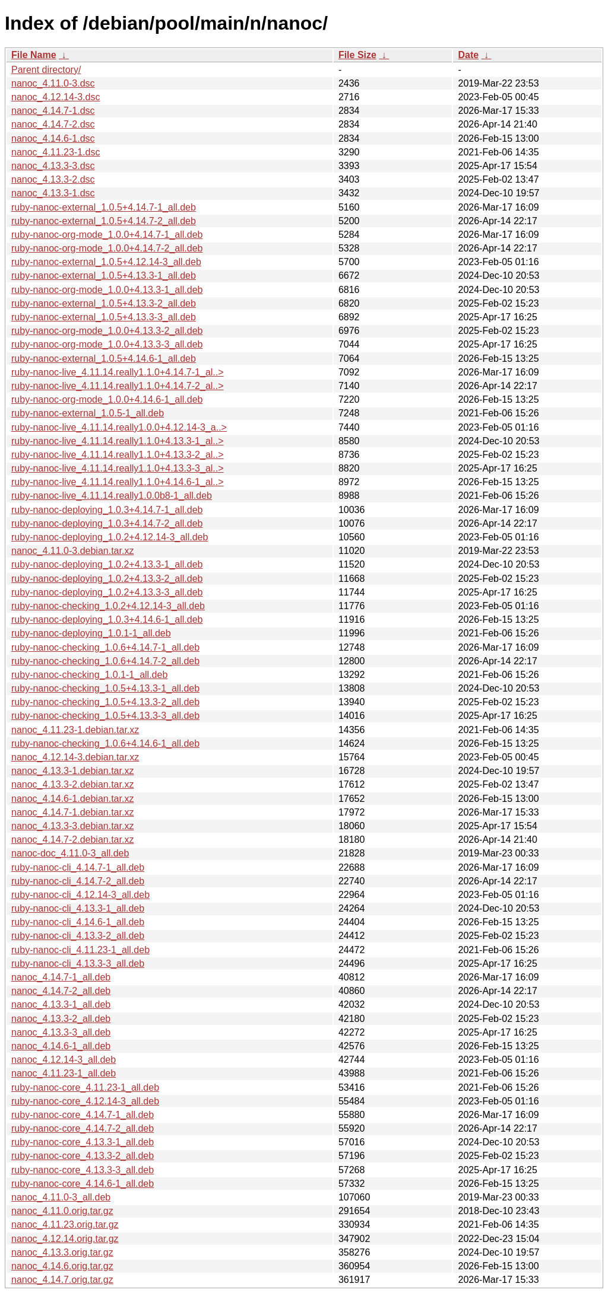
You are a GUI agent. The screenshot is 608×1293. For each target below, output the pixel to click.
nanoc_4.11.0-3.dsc (53, 83)
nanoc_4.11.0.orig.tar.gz (62, 1211)
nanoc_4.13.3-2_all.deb (60, 1019)
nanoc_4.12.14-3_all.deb (63, 1060)
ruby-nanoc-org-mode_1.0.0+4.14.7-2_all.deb (106, 248)
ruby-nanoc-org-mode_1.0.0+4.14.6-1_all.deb (106, 399)
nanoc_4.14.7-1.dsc (53, 111)
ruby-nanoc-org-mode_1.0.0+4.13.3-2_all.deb (106, 331)
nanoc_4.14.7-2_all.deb (60, 991)
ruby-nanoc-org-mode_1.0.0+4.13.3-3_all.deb (106, 344)
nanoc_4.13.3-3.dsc (53, 166)
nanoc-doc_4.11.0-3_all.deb (70, 853)
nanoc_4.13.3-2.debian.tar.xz (72, 784)
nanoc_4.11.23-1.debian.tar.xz (75, 730)
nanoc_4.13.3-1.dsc (53, 193)
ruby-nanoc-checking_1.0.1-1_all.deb (89, 675)
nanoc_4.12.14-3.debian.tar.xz (75, 757)
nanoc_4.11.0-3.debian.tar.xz (72, 551)
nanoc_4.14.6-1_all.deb (60, 1046)
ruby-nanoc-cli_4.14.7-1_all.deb (77, 867)
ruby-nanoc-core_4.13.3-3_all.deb (82, 1170)
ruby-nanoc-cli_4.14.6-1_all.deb (77, 922)
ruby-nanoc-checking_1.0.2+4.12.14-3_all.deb (108, 606)
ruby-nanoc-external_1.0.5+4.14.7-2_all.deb (103, 221)
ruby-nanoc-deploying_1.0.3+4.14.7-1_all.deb (106, 510)
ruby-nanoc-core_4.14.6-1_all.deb (82, 1184)
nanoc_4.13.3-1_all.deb (60, 1004)
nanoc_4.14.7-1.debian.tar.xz (72, 812)
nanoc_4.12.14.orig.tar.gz (65, 1239)
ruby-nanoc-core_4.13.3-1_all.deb (82, 1142)
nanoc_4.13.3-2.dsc (53, 179)
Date (468, 55)
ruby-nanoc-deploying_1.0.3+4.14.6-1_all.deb (106, 619)
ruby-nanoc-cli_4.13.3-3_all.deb (77, 963)
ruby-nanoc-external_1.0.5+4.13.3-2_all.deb (103, 303)
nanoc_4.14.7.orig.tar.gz (62, 1280)
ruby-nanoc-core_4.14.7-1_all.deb (82, 1115)
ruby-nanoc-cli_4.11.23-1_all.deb (80, 950)
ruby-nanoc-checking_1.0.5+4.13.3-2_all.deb (105, 702)
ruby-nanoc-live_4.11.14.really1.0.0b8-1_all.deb (111, 496)
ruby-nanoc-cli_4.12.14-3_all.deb (80, 895)
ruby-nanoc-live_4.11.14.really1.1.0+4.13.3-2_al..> (117, 455)
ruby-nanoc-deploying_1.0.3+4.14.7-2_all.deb (106, 523)
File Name (33, 55)
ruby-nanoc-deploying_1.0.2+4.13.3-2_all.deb (106, 579)
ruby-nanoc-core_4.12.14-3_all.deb (85, 1101)
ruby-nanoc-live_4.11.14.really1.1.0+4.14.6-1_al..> (117, 482)
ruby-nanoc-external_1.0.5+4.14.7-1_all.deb (103, 207)
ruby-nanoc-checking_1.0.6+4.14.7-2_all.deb (105, 661)
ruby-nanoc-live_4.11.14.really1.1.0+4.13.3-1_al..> (117, 441)
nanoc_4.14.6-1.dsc (53, 138)
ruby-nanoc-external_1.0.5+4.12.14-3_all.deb (106, 262)
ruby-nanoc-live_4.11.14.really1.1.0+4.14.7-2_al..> (117, 386)
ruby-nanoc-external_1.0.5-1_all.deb (87, 413)
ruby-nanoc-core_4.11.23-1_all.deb (85, 1087)
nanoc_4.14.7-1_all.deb (60, 977)
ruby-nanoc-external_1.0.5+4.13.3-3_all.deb (103, 317)
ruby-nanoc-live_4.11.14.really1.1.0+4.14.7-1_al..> (117, 372)
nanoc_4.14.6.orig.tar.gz (62, 1266)
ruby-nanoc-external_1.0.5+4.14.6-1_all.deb (103, 358)
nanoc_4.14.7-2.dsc (53, 124)
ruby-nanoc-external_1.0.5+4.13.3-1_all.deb (103, 275)
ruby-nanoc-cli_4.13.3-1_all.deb (77, 908)
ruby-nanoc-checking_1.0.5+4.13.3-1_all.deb (105, 688)
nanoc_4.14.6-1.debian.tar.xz (72, 799)
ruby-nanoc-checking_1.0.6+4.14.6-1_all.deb (105, 743)
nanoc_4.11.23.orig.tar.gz (65, 1224)
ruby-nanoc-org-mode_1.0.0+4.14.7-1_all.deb (106, 235)
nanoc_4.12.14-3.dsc (55, 97)
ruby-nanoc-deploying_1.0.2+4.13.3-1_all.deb (106, 564)
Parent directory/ (46, 70)
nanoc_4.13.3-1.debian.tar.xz (72, 771)
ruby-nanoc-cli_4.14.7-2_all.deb (77, 881)
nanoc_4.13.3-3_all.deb (60, 1032)
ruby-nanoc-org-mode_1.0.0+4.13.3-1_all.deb (106, 290)
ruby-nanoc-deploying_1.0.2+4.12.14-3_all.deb (109, 537)
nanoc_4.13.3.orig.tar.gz (62, 1252)
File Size (357, 55)
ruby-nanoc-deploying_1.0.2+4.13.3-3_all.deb (106, 592)
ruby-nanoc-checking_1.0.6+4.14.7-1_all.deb (105, 647)
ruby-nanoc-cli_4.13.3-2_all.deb (77, 936)
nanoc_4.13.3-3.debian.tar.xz (72, 826)
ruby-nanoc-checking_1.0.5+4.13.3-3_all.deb (105, 716)
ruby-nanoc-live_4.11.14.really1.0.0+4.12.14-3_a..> (119, 427)
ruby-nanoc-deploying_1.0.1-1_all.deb (91, 633)
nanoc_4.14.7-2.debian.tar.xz (72, 840)
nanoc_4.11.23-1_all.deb (63, 1073)
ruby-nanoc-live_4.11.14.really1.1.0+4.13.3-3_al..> (117, 468)
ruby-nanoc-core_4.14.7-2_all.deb (82, 1128)
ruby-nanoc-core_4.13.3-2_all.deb (82, 1156)
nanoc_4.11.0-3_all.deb (60, 1197)
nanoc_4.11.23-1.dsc (55, 152)
